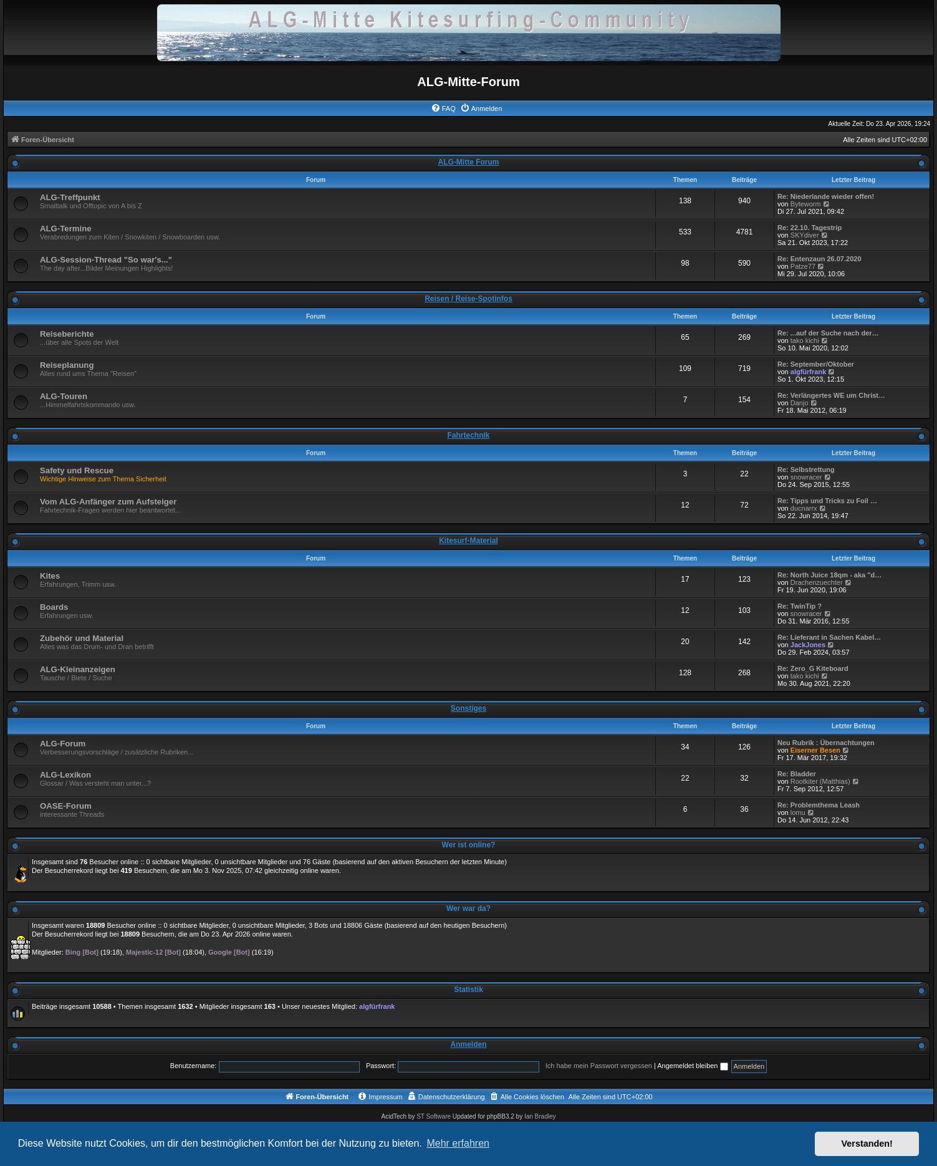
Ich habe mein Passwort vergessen (598, 1065)
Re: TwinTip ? (799, 606)
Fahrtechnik (468, 435)
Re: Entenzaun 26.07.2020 (819, 259)
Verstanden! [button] (867, 1144)
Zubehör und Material (81, 638)
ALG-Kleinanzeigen (77, 669)
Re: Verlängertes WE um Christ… (831, 395)
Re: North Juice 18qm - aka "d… (829, 575)
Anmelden (468, 1044)
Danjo (799, 403)
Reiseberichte (67, 334)
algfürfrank (808, 371)
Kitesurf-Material (468, 540)
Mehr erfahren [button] (457, 1143)
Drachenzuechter (816, 582)
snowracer (806, 477)
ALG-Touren (63, 396)
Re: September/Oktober (815, 364)
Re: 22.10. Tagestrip (809, 227)
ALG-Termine (66, 228)
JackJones (807, 644)
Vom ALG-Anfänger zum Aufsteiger (108, 501)
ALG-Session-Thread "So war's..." (106, 259)
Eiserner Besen (815, 750)
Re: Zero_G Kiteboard (812, 668)
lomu (797, 812)
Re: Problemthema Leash (818, 805)
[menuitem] (443, 108)
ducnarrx (803, 508)
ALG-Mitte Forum (468, 162)
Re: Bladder (796, 774)
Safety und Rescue (76, 470)
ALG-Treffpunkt (70, 197)
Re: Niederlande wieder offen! (825, 196)
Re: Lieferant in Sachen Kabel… (829, 637)
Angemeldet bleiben (692, 1065)
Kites (50, 576)
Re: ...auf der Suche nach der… (828, 333)
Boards (54, 607)
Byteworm (805, 204)
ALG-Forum (62, 743)
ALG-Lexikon (65, 774)
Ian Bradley (540, 1116)
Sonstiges (468, 708)
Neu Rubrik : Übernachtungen (826, 742)
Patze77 (802, 266)
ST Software (433, 1116)
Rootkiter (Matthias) (820, 781)
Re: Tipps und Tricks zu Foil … (827, 500)
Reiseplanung (67, 365)
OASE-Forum (66, 806)
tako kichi (804, 340)
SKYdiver (804, 235)
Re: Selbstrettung (806, 469)
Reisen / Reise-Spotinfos (468, 298)
